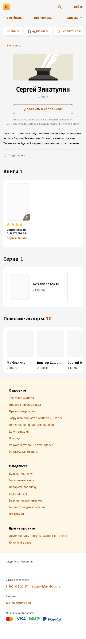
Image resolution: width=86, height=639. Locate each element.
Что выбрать (12, 18)
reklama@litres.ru (18, 603)
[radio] (8, 224)
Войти (78, 7)
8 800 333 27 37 (17, 586)
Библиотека (43, 18)
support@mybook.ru (46, 586)
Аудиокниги (40, 31)
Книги (15, 31)
